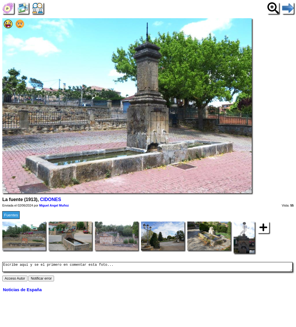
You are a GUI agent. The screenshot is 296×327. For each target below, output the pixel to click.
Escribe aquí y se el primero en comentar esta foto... (147, 268)
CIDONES (50, 199)
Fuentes (11, 215)
